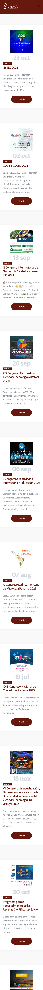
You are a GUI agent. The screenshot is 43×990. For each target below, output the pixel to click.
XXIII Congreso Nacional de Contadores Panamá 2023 (19, 688)
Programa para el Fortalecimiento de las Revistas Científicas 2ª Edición (21, 905)
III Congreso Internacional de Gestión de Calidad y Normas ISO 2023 (21, 271)
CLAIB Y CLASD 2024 (15, 165)
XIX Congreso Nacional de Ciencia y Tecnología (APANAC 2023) (21, 377)
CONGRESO (7, 63)
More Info (21, 99)
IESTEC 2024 (10, 67)
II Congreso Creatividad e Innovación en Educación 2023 (21, 481)
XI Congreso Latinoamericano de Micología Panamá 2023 (21, 586)
